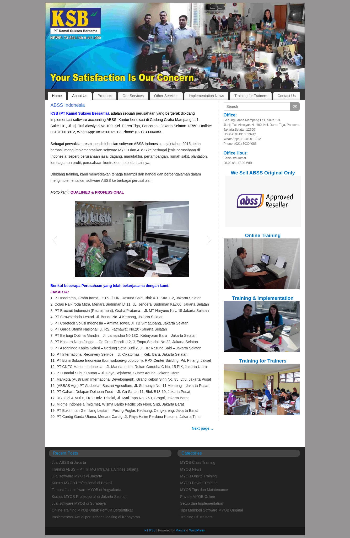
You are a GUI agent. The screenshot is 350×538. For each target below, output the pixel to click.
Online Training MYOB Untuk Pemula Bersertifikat (92, 510)
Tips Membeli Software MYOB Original (211, 510)
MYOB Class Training (197, 462)
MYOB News (190, 469)
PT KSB (149, 530)
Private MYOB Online (197, 496)
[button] (54, 239)
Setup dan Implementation (201, 503)
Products (105, 96)
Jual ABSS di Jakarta (69, 462)
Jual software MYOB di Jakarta (77, 476)
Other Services (166, 96)
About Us (79, 96)
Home (57, 96)
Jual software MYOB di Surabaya (79, 503)
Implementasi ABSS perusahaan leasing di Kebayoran (96, 517)
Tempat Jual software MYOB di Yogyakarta (86, 490)
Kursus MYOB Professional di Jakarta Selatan (89, 496)
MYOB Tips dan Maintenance (204, 490)
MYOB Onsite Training (198, 476)
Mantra (180, 530)
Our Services (133, 96)
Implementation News (206, 96)
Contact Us (287, 96)
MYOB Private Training (198, 483)
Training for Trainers (250, 96)
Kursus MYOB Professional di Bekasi (82, 483)
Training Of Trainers (196, 517)
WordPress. (197, 530)
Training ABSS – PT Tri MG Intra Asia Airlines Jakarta (95, 469)
